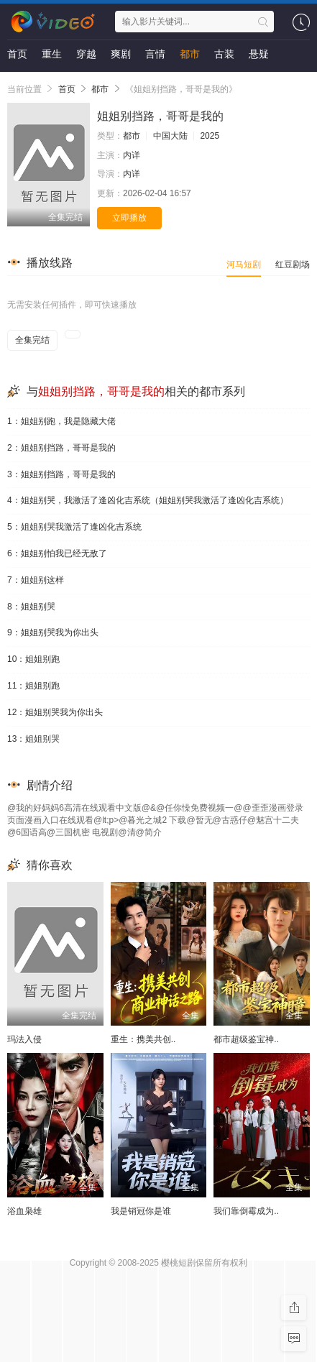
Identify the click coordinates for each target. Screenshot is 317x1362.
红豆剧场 (292, 264)
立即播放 (129, 218)
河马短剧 (243, 264)
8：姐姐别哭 (31, 607)
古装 (224, 54)
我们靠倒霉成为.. (246, 1211)
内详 (131, 155)
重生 (52, 54)
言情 (155, 54)
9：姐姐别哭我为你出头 (52, 632)
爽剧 (121, 54)
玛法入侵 (24, 1039)
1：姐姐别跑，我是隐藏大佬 (61, 421)
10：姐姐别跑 (33, 659)
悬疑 (259, 54)
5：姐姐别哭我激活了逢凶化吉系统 (74, 527)
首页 (17, 54)
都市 (190, 54)
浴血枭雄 (24, 1211)
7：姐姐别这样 (35, 580)
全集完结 (32, 340)
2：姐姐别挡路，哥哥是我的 (61, 448)
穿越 (86, 54)
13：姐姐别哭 (33, 739)
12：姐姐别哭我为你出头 (55, 712)
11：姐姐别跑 (33, 686)
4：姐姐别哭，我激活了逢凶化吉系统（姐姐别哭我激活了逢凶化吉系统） (147, 500)
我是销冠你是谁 (141, 1211)
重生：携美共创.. (143, 1039)
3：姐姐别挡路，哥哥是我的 (61, 474)
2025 (209, 136)
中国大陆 (170, 136)
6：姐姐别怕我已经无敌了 (57, 553)
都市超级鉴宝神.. (246, 1039)
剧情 (17, 82)
